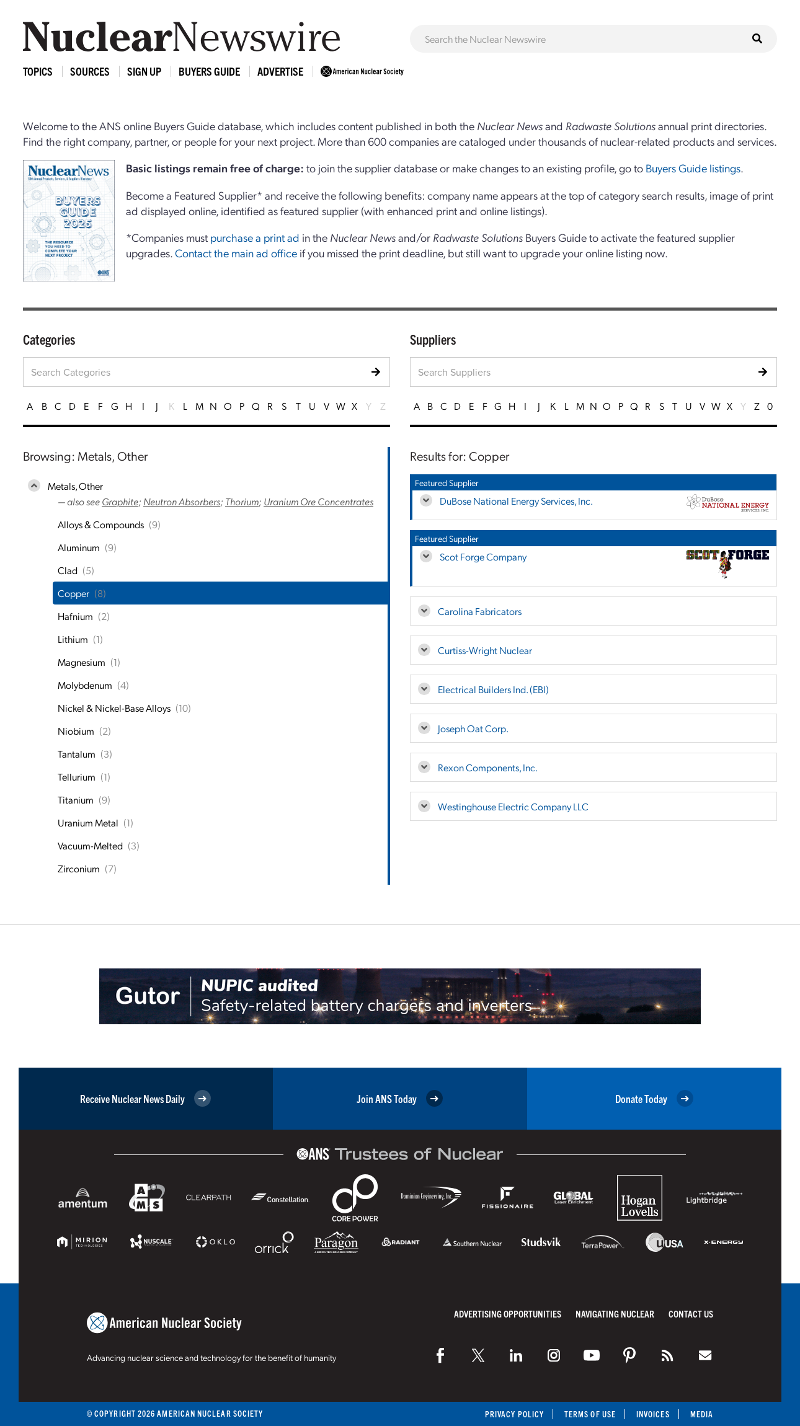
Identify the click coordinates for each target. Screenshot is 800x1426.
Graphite (120, 501)
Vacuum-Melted (90, 845)
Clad (68, 570)
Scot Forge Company (483, 556)
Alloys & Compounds (101, 524)
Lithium (73, 638)
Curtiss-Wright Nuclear (485, 650)
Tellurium (77, 776)
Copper (73, 593)
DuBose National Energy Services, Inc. (516, 500)
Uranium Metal (88, 822)
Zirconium (79, 868)
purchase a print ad (255, 237)
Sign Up (144, 71)
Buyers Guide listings (693, 168)
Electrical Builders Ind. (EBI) (493, 689)
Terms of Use (590, 1414)
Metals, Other (75, 485)
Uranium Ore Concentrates (318, 501)
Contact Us (691, 1313)
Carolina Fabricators (480, 611)
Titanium (76, 799)
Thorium (242, 501)
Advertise (280, 71)
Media (701, 1414)
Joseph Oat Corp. (473, 728)
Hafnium (75, 615)
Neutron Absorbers (181, 501)
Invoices (653, 1414)
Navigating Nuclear (615, 1313)
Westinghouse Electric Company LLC (513, 806)
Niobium (76, 730)
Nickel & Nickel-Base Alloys (114, 707)
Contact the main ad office (236, 253)
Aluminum (79, 547)
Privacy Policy (514, 1414)
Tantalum (77, 753)
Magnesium (81, 661)
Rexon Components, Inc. (488, 767)
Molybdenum (85, 684)
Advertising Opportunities (507, 1313)
